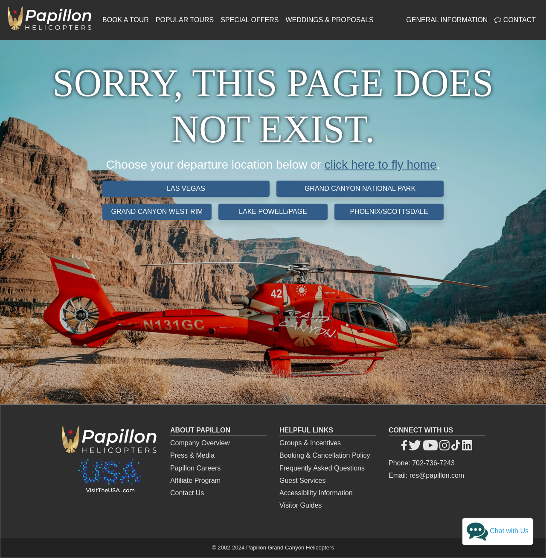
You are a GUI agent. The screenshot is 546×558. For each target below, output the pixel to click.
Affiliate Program (195, 480)
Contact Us (187, 493)
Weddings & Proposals (329, 19)
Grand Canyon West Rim (157, 211)
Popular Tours (185, 19)
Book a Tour (125, 19)
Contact (515, 19)
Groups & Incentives (310, 443)
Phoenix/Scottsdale (389, 211)
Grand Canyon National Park (360, 188)
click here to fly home (381, 164)
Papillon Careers (195, 468)
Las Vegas (186, 188)
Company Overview (200, 443)
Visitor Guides (300, 505)
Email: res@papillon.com (426, 475)
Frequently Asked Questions (322, 468)
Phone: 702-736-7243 (422, 463)
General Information (447, 19)
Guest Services (302, 480)
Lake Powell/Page (273, 211)
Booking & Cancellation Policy (324, 455)
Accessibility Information (316, 493)
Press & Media (192, 455)
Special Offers (250, 19)
